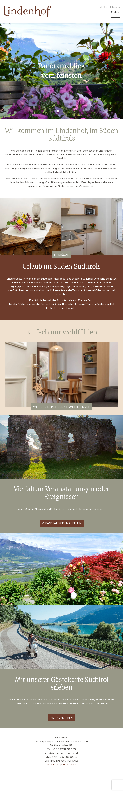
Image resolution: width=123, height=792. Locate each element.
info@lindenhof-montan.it (61, 752)
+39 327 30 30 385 (64, 749)
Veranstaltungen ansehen (61, 523)
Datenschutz (68, 764)
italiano (116, 6)
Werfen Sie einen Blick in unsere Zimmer (61, 406)
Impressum (53, 764)
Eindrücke (61, 254)
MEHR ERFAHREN (62, 717)
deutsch (104, 6)
